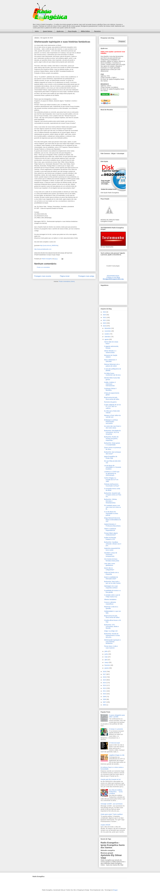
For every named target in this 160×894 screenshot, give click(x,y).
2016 (104, 677)
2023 (104, 315)
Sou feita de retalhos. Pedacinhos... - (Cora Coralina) (116, 791)
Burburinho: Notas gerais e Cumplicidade (112, 444)
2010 (104, 694)
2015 (104, 680)
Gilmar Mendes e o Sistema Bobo (110, 351)
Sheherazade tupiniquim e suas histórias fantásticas (112, 641)
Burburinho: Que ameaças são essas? (112, 453)
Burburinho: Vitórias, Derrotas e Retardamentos (110, 501)
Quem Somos (47, 31)
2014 (104, 682)
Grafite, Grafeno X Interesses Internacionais (110, 384)
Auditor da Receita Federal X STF (110, 538)
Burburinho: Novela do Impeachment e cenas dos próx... (112, 635)
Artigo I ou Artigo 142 (111, 631)
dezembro (107, 328)
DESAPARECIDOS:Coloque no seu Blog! (113, 276)
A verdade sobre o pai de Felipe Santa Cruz (112, 596)
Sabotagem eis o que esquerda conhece (111, 587)
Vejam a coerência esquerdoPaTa (110, 529)
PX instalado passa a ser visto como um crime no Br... (112, 507)
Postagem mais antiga (86, 276)
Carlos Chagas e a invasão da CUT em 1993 (111, 479)
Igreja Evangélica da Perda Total (110, 457)
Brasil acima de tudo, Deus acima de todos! (111, 616)
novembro (107, 331)
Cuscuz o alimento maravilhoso (110, 603)
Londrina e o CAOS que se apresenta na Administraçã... (111, 473)
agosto (106, 339)
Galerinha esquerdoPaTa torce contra (112, 549)
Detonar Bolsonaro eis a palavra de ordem (111, 365)
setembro (107, 336)
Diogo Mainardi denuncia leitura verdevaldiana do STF (112, 519)
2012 (104, 688)
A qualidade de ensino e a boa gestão (112, 591)
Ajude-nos (60, 31)
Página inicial (64, 276)
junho (106, 654)
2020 (104, 323)
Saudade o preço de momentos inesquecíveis (110, 554)
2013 (104, 685)
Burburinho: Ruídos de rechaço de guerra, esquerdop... (111, 438)
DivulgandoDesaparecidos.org (113, 279)
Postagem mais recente (42, 276)
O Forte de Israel (114, 743)
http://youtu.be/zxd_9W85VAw (49, 245)
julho (106, 651)
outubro (107, 334)
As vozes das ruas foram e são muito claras (112, 427)
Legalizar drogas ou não (116, 755)
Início (37, 31)
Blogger (115, 890)
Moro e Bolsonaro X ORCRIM (110, 360)
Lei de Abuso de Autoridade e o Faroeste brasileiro (112, 467)
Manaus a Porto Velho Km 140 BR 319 (112, 416)
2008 (104, 699)
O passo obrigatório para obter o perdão (117, 716)
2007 (104, 702)
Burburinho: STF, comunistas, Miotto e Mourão (111, 626)
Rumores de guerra (110, 402)
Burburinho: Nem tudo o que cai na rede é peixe (112, 582)
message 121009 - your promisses (112, 804)
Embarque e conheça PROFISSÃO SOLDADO (111, 421)
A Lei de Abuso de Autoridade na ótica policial (111, 513)
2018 (104, 671)
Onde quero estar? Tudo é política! (112, 814)
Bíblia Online (85, 31)
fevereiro (107, 665)
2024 (104, 312)
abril (106, 660)
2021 (104, 320)
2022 (104, 317)
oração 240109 (105, 825)
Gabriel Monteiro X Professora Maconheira (112, 525)
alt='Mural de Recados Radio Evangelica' (113, 130)
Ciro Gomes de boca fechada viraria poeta (111, 560)
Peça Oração (72, 31)
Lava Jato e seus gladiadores (109, 564)
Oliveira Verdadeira (110, 599)
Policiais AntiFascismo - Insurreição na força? (111, 485)
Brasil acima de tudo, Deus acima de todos (111, 398)
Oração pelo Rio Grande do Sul (111, 779)
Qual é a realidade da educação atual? (111, 578)
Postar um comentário (43, 267)
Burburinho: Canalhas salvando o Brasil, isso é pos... (112, 543)
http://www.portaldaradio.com (42, 249)
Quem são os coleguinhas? (109, 569)
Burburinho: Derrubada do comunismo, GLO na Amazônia (112, 432)
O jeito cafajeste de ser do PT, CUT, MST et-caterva (112, 406)
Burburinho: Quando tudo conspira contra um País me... (112, 494)
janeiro (106, 668)
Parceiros (97, 31)
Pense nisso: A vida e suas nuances (111, 647)
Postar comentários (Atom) (67, 281)
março (106, 662)
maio (106, 657)
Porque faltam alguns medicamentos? (111, 534)
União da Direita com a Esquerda (111, 573)
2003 (104, 705)
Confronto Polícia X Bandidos (110, 389)
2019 (104, 326)
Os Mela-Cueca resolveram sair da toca (112, 374)
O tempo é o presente (116, 729)
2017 (104, 674)
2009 (104, 696)
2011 (104, 691)
